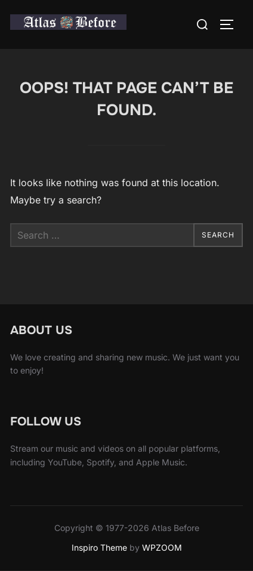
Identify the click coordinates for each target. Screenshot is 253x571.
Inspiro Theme (99, 547)
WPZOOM (162, 547)
